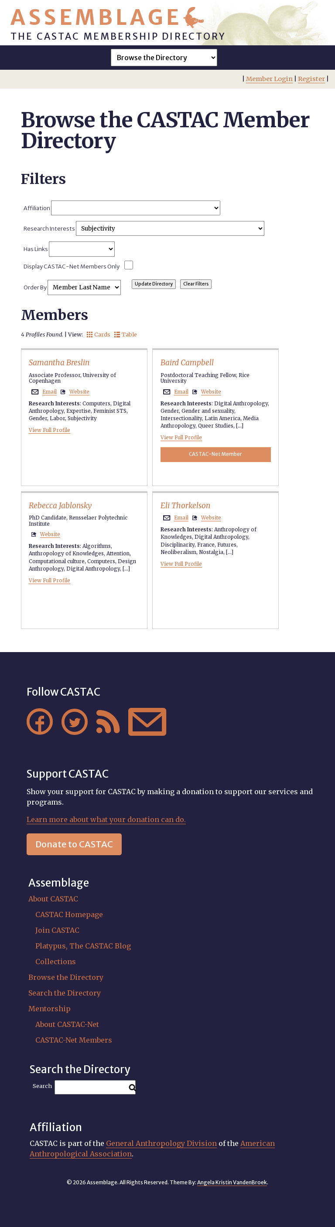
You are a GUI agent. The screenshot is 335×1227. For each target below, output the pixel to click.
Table (125, 334)
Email (49, 392)
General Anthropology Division (161, 1143)
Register (311, 79)
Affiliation (122, 208)
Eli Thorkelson (185, 505)
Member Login (269, 79)
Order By (72, 287)
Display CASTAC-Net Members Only (72, 266)
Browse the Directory (65, 977)
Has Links (69, 248)
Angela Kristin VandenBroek (232, 1182)
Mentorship (49, 1008)
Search (42, 1086)
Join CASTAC (57, 930)
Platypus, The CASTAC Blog (83, 945)
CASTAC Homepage (69, 914)
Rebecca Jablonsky (60, 505)
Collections (55, 961)
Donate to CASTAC (74, 844)
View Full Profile (49, 430)
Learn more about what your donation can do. (106, 819)
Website (79, 392)
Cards (98, 334)
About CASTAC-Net (67, 1024)
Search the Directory (64, 993)
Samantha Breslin (59, 362)
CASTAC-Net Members (73, 1040)
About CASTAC (53, 898)
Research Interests (144, 228)
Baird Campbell (187, 362)
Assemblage (96, 17)
